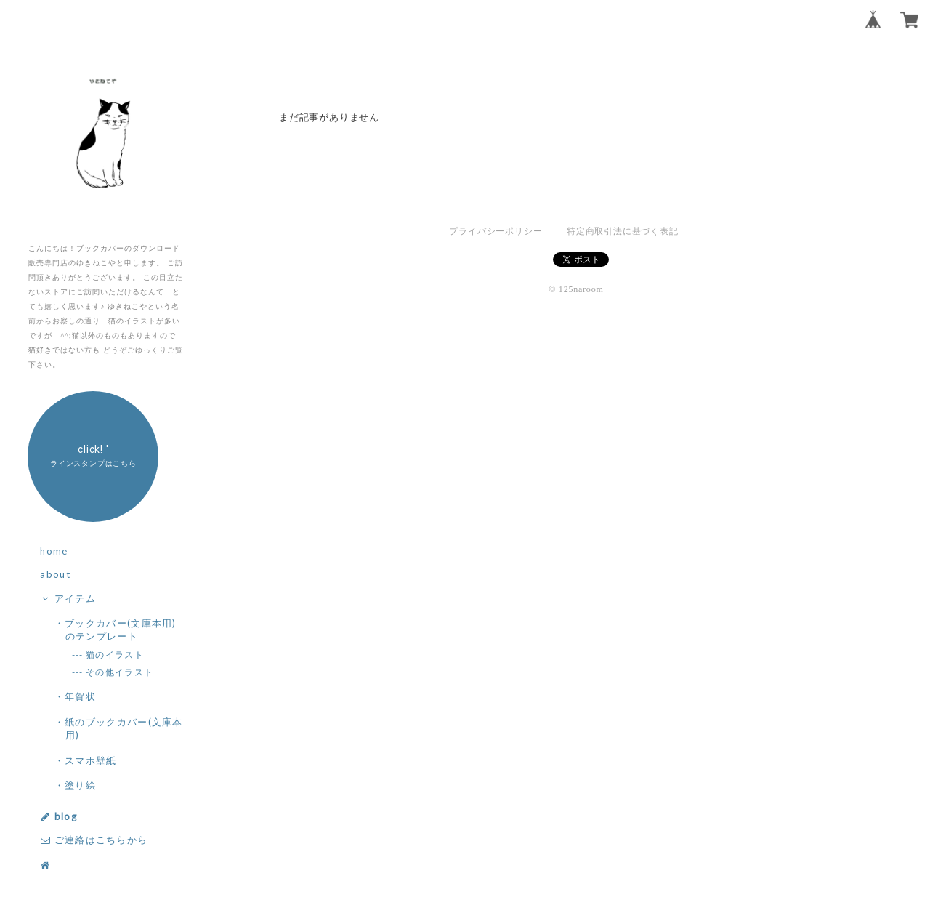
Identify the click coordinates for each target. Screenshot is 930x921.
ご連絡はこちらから (93, 839)
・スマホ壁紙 (91, 760)
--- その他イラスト (119, 672)
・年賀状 (80, 696)
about (55, 574)
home (54, 551)
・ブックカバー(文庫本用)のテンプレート (121, 629)
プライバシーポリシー (495, 231)
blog (58, 816)
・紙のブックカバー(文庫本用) (124, 728)
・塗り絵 (80, 785)
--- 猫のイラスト (115, 654)
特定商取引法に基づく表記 (622, 231)
